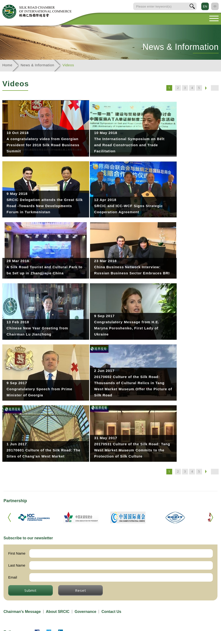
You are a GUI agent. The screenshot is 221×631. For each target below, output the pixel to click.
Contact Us (111, 612)
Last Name (16, 565)
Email (12, 577)
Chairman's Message (22, 612)
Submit (30, 590)
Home (7, 65)
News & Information (37, 65)
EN (205, 6)
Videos (68, 65)
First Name (16, 553)
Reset (80, 590)
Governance (85, 612)
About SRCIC (57, 612)
